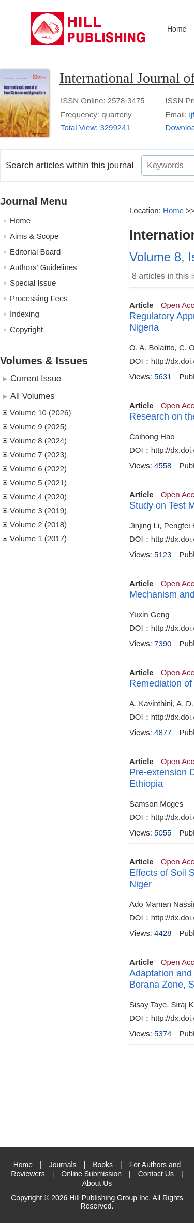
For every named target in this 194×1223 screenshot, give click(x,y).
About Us (97, 1183)
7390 (162, 643)
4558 (162, 465)
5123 (162, 554)
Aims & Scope (34, 236)
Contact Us (156, 1174)
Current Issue (35, 378)
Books (103, 1164)
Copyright (26, 329)
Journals (63, 1164)
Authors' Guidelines (43, 267)
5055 (162, 832)
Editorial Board (35, 251)
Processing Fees (39, 298)
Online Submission (91, 1174)
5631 (162, 376)
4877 (162, 732)
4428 (162, 933)
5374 (162, 1033)
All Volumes (32, 395)
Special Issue (33, 282)
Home (176, 29)
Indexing (24, 313)
